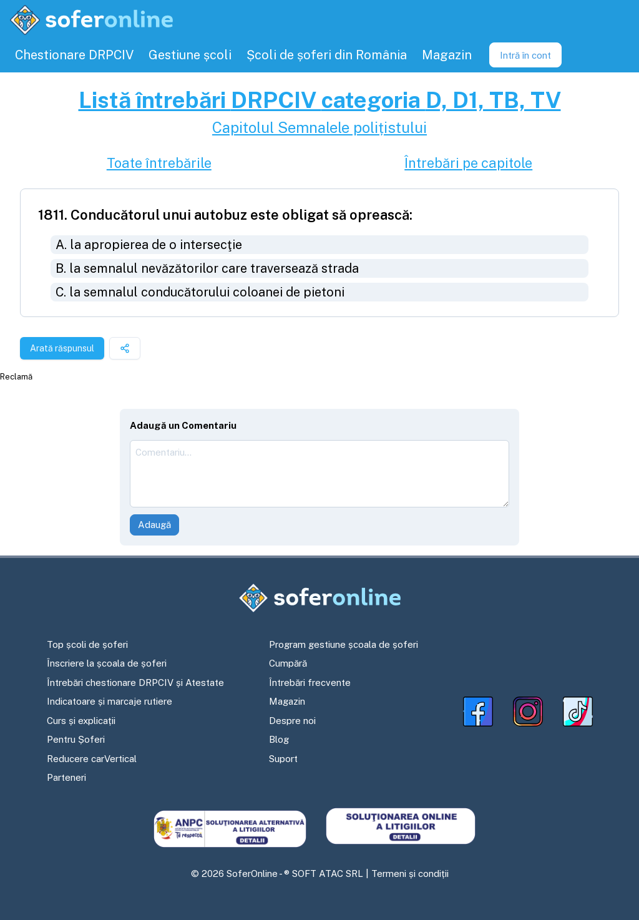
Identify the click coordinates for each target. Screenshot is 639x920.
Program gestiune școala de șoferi (343, 644)
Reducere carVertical (92, 758)
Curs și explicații (81, 720)
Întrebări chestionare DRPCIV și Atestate (135, 682)
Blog (279, 739)
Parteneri (66, 777)
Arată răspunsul (62, 348)
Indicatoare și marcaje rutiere (109, 701)
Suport (283, 758)
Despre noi (292, 720)
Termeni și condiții (410, 873)
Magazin (287, 701)
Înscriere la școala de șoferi (107, 663)
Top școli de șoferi (87, 644)
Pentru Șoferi (76, 739)
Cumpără (288, 663)
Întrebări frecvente (310, 682)
